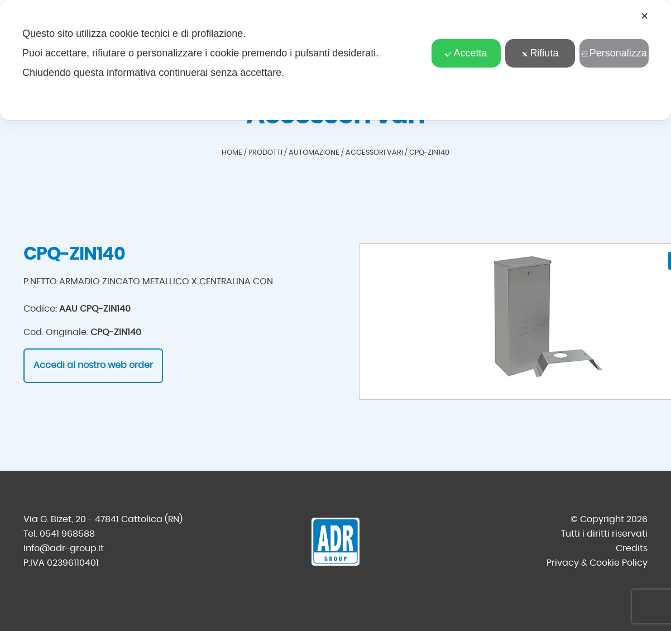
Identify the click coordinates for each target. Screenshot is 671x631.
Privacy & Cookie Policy (597, 562)
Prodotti (265, 152)
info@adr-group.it (63, 548)
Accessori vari (374, 152)
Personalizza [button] (614, 53)
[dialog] (335, 60)
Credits (632, 548)
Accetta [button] (466, 53)
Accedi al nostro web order (93, 365)
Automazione (314, 152)
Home (232, 152)
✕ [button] (644, 16)
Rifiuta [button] (539, 53)
